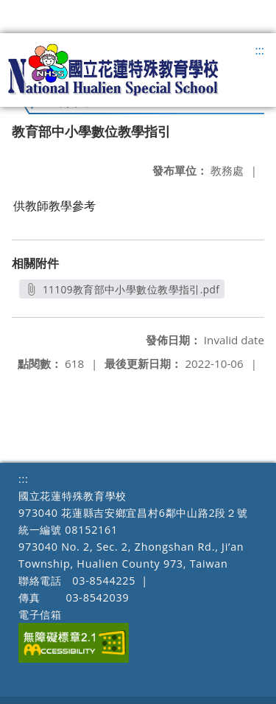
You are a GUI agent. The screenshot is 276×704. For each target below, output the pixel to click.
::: (259, 50)
